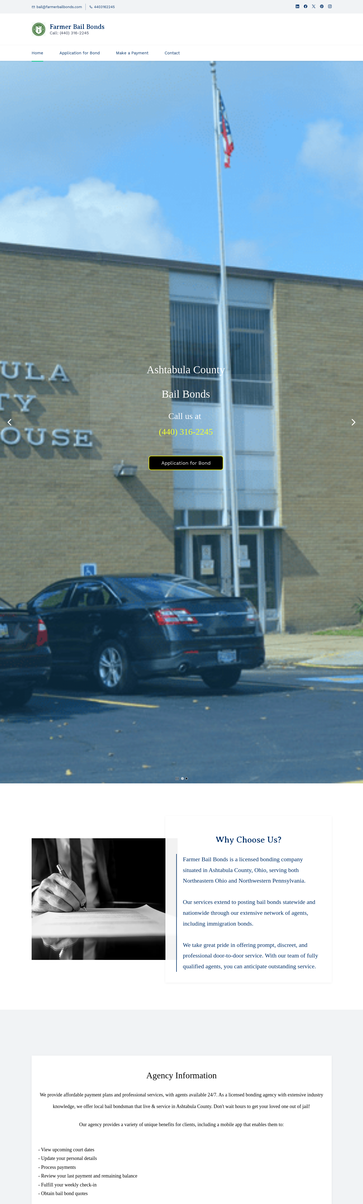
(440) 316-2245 (186, 432)
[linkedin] (297, 7)
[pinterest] (322, 7)
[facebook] (305, 7)
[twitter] (313, 7)
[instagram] (330, 7)
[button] (9, 422)
